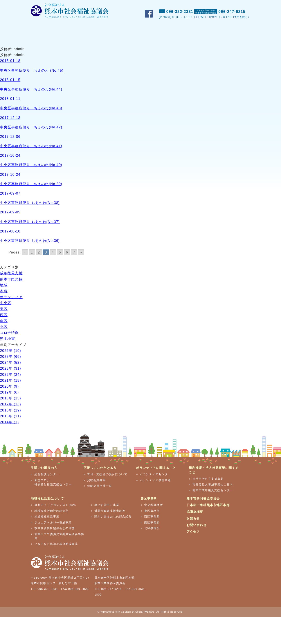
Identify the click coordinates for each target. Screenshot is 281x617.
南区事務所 (152, 522)
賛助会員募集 (96, 480)
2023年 (10, 368)
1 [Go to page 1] (32, 252)
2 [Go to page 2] (39, 252)
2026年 (10, 351)
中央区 (5, 303)
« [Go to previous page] (25, 252)
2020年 (9, 386)
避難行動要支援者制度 (109, 510)
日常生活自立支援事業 (208, 478)
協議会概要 (195, 512)
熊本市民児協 (11, 279)
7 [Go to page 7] (74, 252)
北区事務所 (152, 528)
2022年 (10, 374)
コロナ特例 (9, 333)
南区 (3, 321)
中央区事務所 (153, 505)
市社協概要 (172, 4)
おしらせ (195, 4)
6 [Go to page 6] (67, 252)
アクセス (242, 4)
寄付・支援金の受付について (107, 474)
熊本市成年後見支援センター (213, 490)
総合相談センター (46, 474)
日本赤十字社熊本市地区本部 (208, 505)
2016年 (10, 410)
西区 (3, 315)
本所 (3, 291)
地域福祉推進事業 (46, 516)
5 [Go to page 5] (60, 252)
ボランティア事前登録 (155, 480)
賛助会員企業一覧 (99, 486)
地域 (3, 285)
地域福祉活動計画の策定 (51, 510)
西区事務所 (152, 516)
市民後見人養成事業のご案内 (213, 484)
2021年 (10, 380)
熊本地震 (7, 338)
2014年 (9, 422)
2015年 (10, 416)
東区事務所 (152, 510)
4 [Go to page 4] (53, 252)
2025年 (10, 356)
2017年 (10, 404)
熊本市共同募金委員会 (203, 498)
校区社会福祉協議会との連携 (54, 528)
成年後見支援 (11, 273)
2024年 (10, 362)
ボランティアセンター (155, 474)
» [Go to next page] (81, 252)
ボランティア (11, 297)
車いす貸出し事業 (106, 505)
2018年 (10, 398)
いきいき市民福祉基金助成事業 (56, 544)
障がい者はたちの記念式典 (112, 516)
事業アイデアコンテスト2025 (55, 505)
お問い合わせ (219, 4)
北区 (3, 327)
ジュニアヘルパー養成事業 (53, 522)
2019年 (9, 392)
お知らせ (193, 518)
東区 (3, 309)
